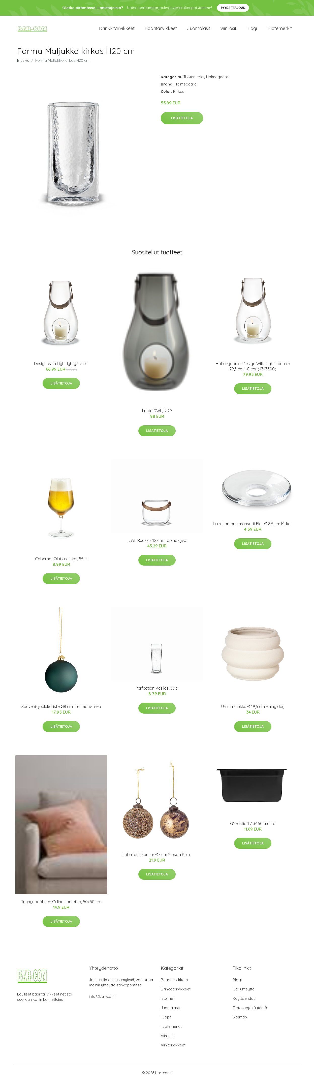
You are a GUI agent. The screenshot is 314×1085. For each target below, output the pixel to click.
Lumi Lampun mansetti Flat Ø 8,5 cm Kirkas (253, 527)
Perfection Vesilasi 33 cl (157, 691)
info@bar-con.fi (102, 1000)
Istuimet (167, 1002)
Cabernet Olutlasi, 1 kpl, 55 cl (61, 562)
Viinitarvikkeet (173, 1048)
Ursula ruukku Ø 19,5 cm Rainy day (253, 710)
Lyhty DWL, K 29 (157, 414)
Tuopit (166, 1020)
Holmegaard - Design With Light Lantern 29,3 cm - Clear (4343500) (253, 370)
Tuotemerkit (279, 30)
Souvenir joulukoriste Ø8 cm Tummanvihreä (61, 710)
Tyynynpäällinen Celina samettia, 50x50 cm (61, 905)
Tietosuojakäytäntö (250, 1011)
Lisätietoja (182, 121)
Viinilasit (228, 30)
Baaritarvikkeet (161, 30)
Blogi (251, 30)
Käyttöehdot (244, 1002)
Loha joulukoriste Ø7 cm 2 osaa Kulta (157, 858)
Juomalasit (198, 30)
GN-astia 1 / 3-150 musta (252, 827)
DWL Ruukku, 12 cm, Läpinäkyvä (157, 543)
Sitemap (240, 1020)
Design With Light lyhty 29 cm (61, 367)
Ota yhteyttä (244, 992)
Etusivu (23, 64)
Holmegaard (217, 80)
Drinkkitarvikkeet (117, 30)
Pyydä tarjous (233, 8)
